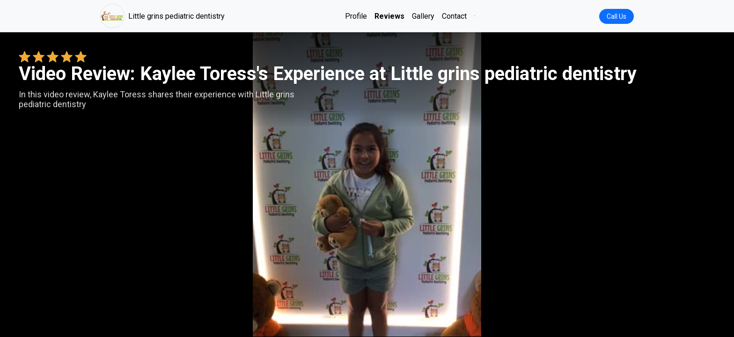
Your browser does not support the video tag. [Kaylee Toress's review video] (367, 184)
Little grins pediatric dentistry (162, 16)
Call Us (616, 16)
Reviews (389, 16)
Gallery (423, 16)
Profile (356, 16)
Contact (454, 16)
